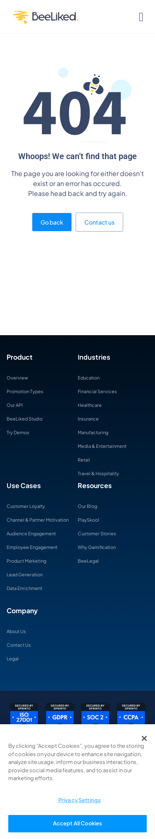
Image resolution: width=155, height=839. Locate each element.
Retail (84, 459)
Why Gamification (97, 547)
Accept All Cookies (77, 823)
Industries (94, 357)
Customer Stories (97, 533)
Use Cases (24, 485)
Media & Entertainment (102, 446)
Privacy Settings (79, 800)
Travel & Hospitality (98, 473)
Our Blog (87, 506)
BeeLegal (88, 560)
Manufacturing (93, 432)
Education (89, 377)
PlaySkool (88, 519)
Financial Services (97, 391)
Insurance (88, 418)
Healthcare (90, 405)
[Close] (144, 738)
